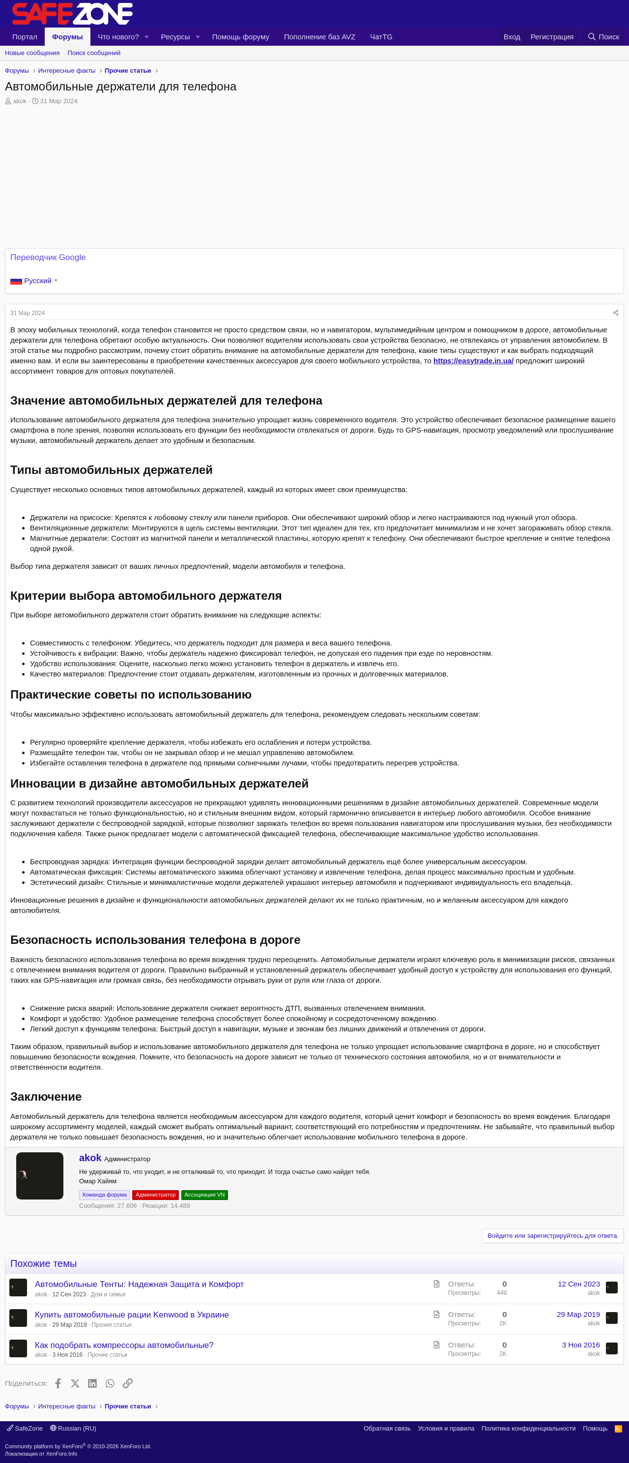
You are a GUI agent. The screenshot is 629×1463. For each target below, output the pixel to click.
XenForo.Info (62, 1454)
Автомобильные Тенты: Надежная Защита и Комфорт (139, 1284)
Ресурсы (175, 36)
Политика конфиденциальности (529, 1428)
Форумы (67, 36)
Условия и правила (446, 1428)
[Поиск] (603, 37)
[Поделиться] (615, 313)
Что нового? (118, 36)
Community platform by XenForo (78, 1446)
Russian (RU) (73, 1428)
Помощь (595, 1428)
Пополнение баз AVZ (319, 36)
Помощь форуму (240, 36)
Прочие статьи (112, 1324)
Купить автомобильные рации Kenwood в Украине (132, 1314)
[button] (147, 37)
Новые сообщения (32, 53)
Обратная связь (387, 1428)
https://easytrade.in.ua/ (473, 360)
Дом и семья (108, 1294)
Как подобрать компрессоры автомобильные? (124, 1345)
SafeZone (25, 1428)
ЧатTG (381, 36)
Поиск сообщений (94, 53)
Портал (24, 36)
